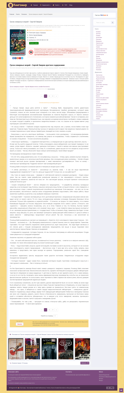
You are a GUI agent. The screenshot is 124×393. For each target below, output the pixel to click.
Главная (34, 5)
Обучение (98, 105)
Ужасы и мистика (100, 50)
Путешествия (99, 114)
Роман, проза (99, 80)
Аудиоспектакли (100, 78)
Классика (98, 39)
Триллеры (98, 66)
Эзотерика (99, 82)
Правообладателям (104, 374)
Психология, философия (102, 97)
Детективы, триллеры (102, 84)
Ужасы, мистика (100, 77)
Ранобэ (98, 113)
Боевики (24, 14)
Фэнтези (98, 33)
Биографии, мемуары (101, 111)
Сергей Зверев (37, 35)
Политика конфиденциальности (107, 376)
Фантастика (99, 75)
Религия (98, 107)
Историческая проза (101, 64)
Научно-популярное (101, 99)
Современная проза (101, 52)
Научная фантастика (101, 48)
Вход (70, 5)
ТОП (64, 5)
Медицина (99, 41)
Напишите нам (36, 325)
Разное (98, 101)
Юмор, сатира (99, 86)
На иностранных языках (102, 103)
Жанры (101, 380)
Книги (56, 5)
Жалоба (19, 324)
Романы (98, 35)
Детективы (99, 37)
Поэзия (98, 92)
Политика (98, 69)
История (98, 90)
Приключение (99, 43)
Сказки (98, 47)
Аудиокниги (45, 5)
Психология (99, 45)
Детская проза (100, 54)
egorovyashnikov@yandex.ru (83, 374)
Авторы (101, 378)
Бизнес (98, 96)
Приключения (99, 94)
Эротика (98, 58)
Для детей (99, 88)
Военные (98, 67)
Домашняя (99, 60)
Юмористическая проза (102, 62)
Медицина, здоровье (101, 109)
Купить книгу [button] (34, 43)
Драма (98, 56)
